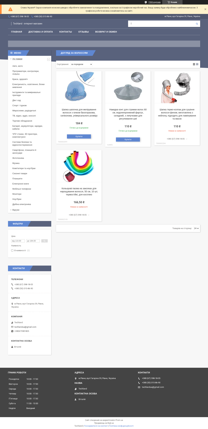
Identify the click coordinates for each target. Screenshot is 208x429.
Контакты (65, 31)
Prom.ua (119, 420)
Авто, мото (17, 66)
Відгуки (15, 210)
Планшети (17, 178)
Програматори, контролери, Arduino (25, 72)
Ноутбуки (16, 199)
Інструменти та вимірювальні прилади (26, 93)
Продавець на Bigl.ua (104, 423)
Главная (16, 31)
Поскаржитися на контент (96, 426)
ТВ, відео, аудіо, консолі (24, 116)
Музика (16, 163)
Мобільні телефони (21, 189)
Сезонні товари (19, 173)
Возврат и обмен (106, 31)
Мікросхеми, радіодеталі (24, 110)
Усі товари (17, 59)
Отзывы (83, 31)
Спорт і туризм (19, 105)
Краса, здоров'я (20, 79)
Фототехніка (18, 158)
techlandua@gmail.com (25, 327)
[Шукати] (197, 24)
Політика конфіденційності (121, 426)
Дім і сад (16, 100)
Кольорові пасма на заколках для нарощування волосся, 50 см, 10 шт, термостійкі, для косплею (79, 191)
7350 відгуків (154, 2)
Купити (79, 136)
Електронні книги (20, 184)
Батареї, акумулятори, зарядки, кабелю (27, 127)
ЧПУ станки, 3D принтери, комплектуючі (25, 135)
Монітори (16, 194)
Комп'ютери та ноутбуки (24, 168)
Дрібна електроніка (21, 204)
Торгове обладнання (22, 121)
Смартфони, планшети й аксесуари (24, 151)
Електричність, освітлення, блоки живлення (28, 85)
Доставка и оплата (40, 31)
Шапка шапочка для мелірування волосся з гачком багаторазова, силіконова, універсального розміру (79, 112)
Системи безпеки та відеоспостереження (22, 143)
